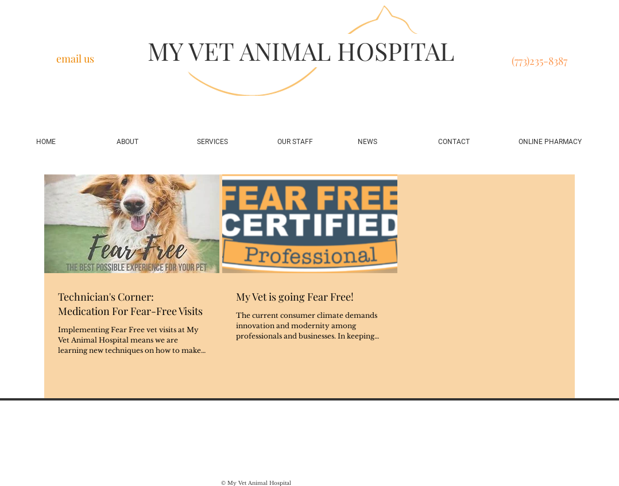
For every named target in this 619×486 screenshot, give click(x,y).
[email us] (74, 59)
